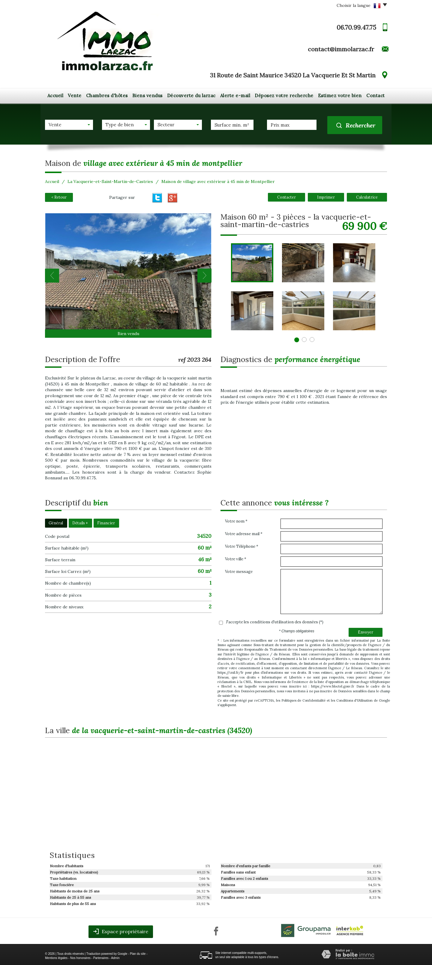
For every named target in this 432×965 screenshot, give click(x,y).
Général (56, 522)
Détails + (80, 522)
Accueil (55, 95)
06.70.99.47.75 (356, 27)
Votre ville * (235, 559)
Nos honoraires (80, 958)
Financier (106, 522)
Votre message (239, 571)
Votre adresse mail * (243, 533)
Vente (75, 95)
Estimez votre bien (340, 95)
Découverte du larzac (191, 95)
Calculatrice (367, 197)
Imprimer (326, 197)
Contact (375, 95)
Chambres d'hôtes (107, 95)
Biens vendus (147, 95)
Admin (115, 958)
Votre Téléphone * (241, 546)
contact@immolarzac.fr (341, 49)
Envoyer (365, 632)
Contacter (286, 197)
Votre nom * (236, 521)
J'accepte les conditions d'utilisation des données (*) (274, 622)
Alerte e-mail (235, 95)
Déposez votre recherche (284, 95)
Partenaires (101, 958)
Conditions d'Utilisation (354, 700)
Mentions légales (56, 958)
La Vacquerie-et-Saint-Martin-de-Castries (110, 181)
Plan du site (138, 953)
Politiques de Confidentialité (303, 700)
